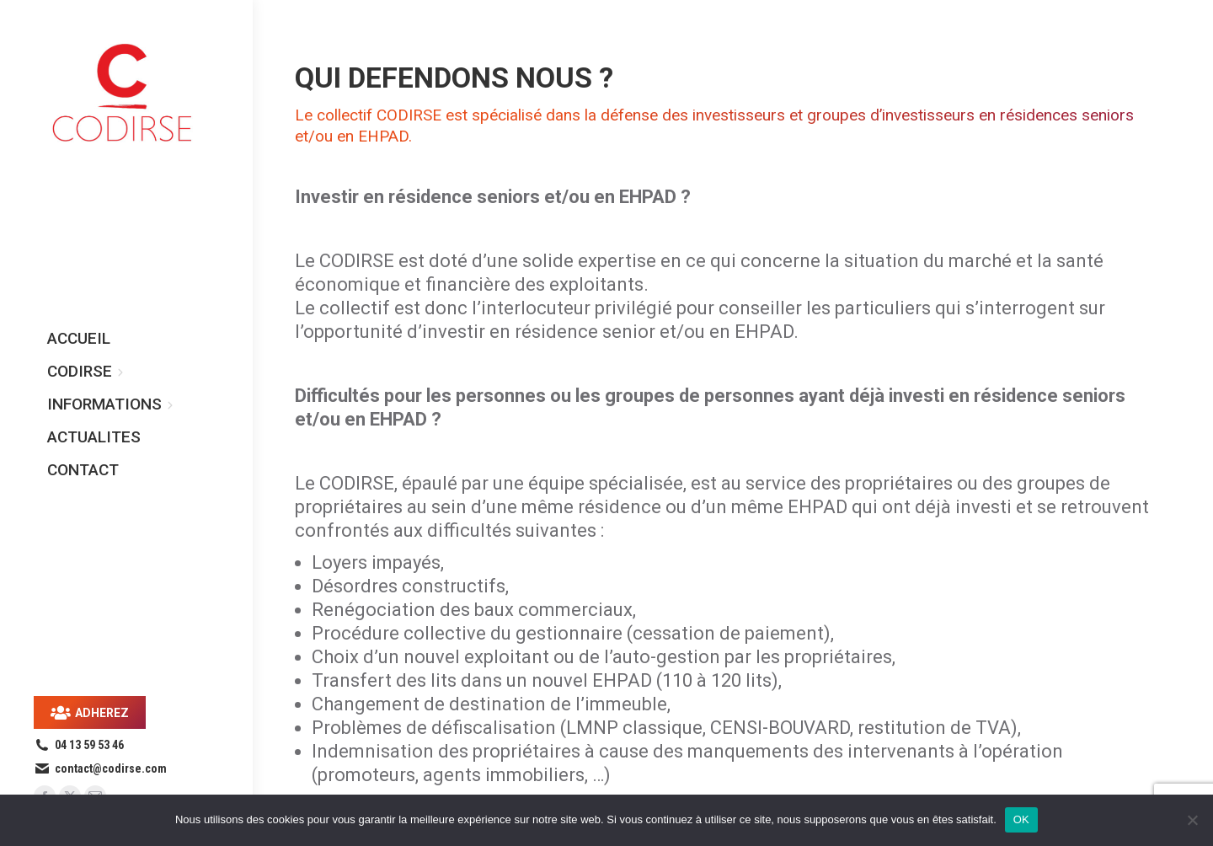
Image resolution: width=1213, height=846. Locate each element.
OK (1021, 819)
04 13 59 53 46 (79, 745)
